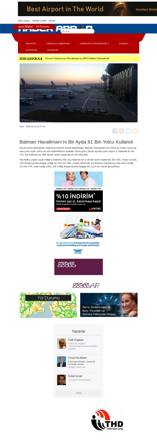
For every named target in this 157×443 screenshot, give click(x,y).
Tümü (78, 393)
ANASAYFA (31, 43)
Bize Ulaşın (24, 20)
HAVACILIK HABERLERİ (58, 43)
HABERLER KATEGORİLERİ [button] (94, 43)
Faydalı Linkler (39, 20)
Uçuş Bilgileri (25, 26)
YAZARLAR (52, 50)
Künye (52, 20)
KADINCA (124, 43)
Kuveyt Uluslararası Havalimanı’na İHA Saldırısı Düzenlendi (77, 58)
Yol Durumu (42, 26)
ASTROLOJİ (31, 50)
